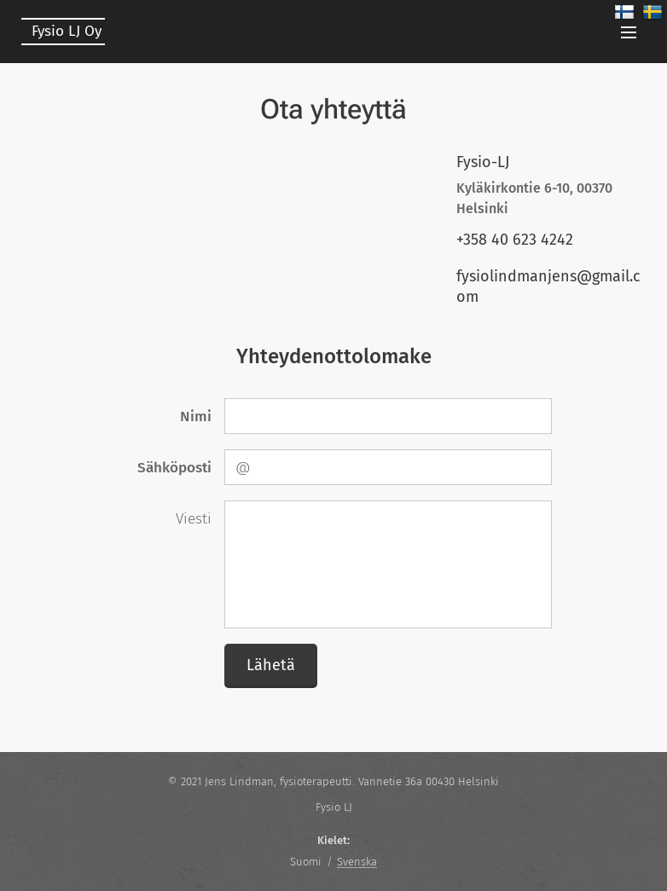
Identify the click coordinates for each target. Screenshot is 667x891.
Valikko (628, 32)
